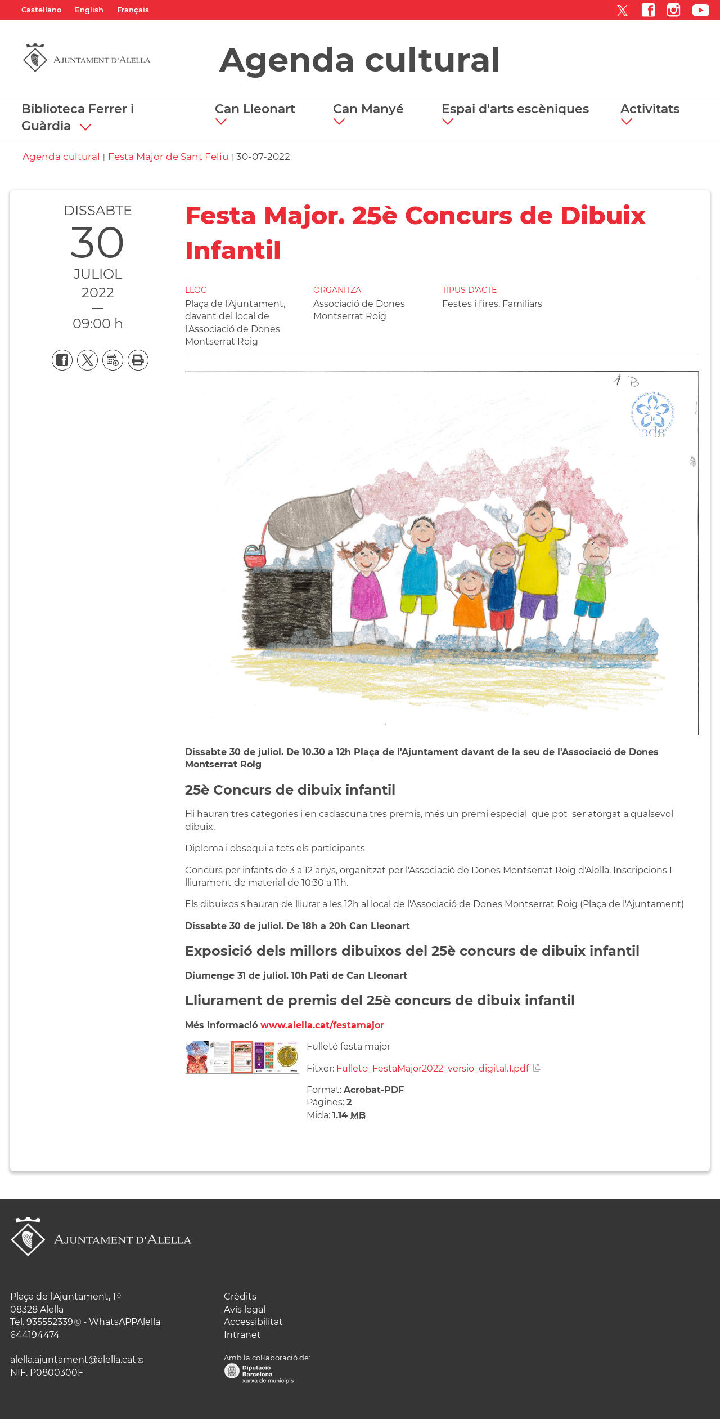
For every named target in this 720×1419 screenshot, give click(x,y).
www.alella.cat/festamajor (322, 1025)
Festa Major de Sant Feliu (168, 156)
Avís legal (245, 1309)
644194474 (35, 1334)
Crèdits (240, 1296)
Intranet (242, 1334)
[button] (259, 114)
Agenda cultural (360, 59)
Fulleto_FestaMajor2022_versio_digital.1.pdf (432, 1068)
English (89, 9)
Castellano (41, 9)
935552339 (49, 1322)
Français (133, 9)
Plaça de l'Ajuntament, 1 (63, 1296)
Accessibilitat (253, 1322)
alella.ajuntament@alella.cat (73, 1359)
